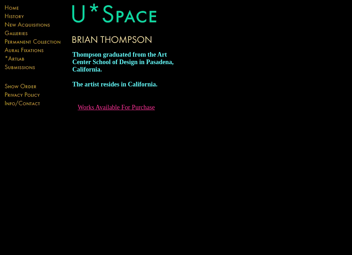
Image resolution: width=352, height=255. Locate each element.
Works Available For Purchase (116, 107)
